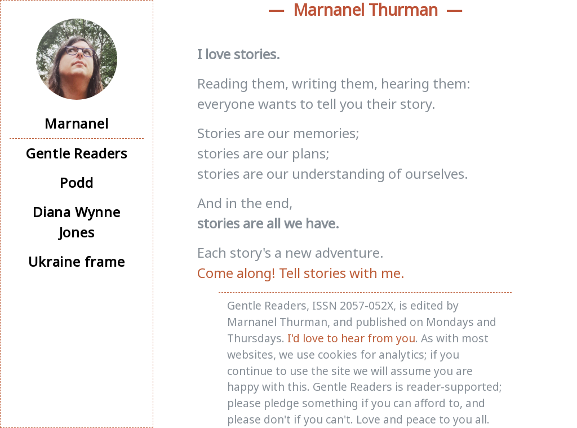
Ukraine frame (76, 261)
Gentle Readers (76, 153)
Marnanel (76, 123)
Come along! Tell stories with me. (301, 272)
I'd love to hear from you (351, 338)
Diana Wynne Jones (77, 221)
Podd (76, 182)
